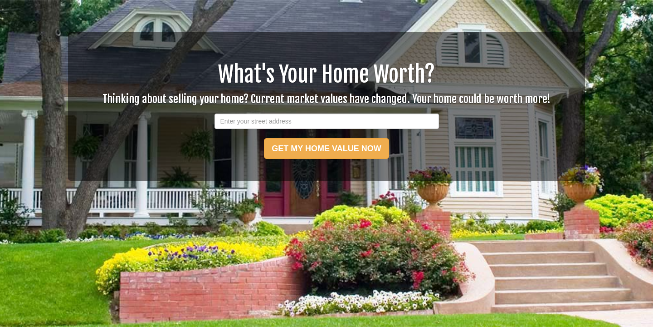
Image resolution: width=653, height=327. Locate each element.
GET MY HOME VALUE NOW (326, 148)
